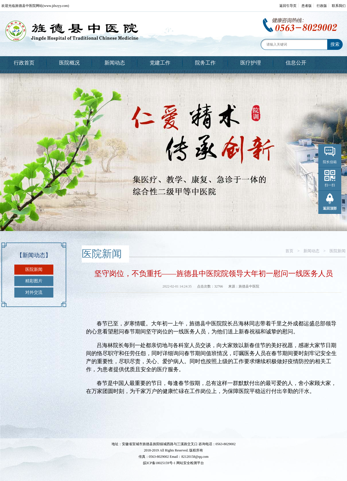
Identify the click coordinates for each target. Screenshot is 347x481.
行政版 (322, 6)
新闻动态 (114, 63)
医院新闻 (33, 269)
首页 (289, 251)
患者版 (306, 6)
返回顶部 (330, 208)
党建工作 (160, 63)
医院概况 (69, 63)
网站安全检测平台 (190, 463)
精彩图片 (33, 281)
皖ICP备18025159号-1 (159, 463)
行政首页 (24, 63)
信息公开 (296, 63)
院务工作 (205, 63)
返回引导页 (288, 6)
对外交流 (33, 292)
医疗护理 (250, 63)
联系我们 (339, 6)
